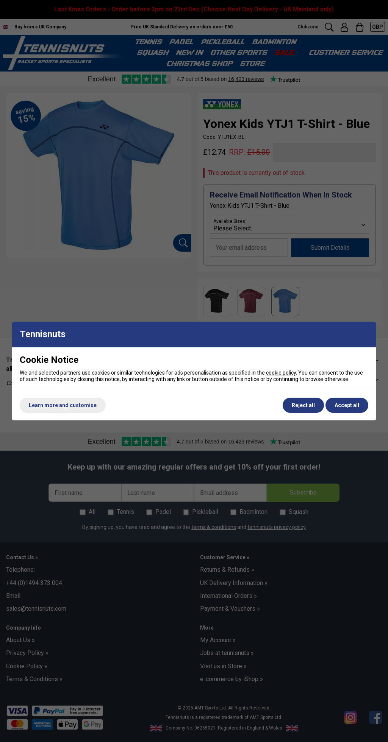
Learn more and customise (63, 405)
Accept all (347, 405)
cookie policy (281, 373)
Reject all (303, 405)
